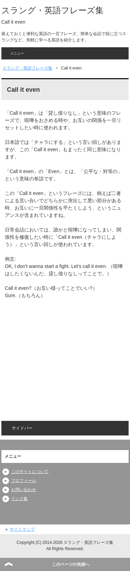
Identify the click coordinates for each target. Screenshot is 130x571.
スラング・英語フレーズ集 (52, 10)
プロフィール (23, 480)
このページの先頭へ (70, 564)
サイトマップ (22, 529)
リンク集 (19, 498)
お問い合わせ (23, 489)
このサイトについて (30, 471)
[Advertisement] (63, 355)
